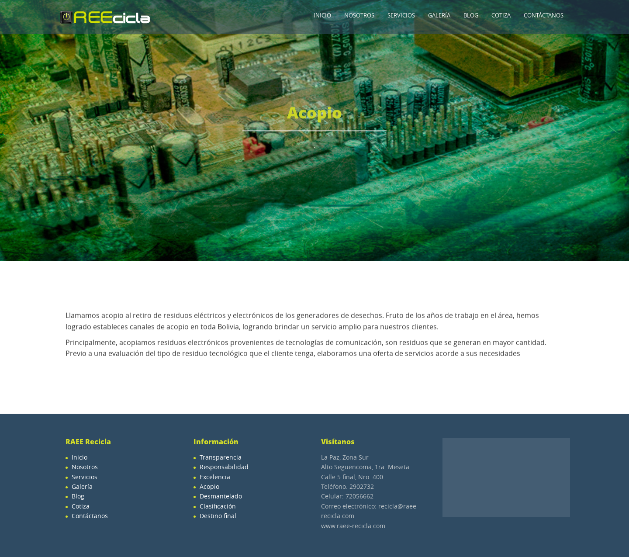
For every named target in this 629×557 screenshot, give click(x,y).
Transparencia (221, 457)
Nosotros (359, 15)
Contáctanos (543, 15)
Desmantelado (221, 496)
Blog (470, 15)
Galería (439, 15)
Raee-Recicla (105, 17)
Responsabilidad (224, 467)
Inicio (322, 15)
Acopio (209, 486)
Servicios (401, 15)
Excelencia (215, 477)
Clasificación (218, 506)
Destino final (218, 516)
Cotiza (501, 15)
